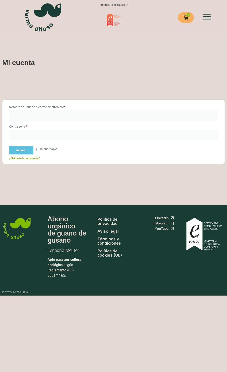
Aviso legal (108, 231)
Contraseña (25, 125)
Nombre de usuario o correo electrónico (44, 106)
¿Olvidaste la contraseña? (24, 158)
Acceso (21, 150)
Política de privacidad (107, 221)
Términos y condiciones (109, 241)
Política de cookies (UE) (109, 253)
